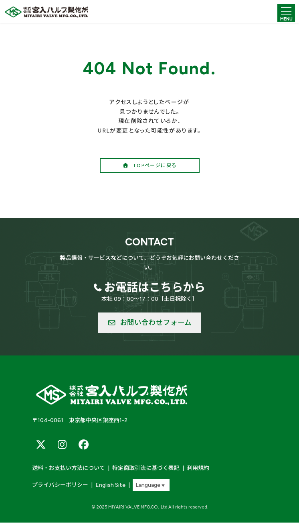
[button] (150, 165)
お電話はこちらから (154, 287)
